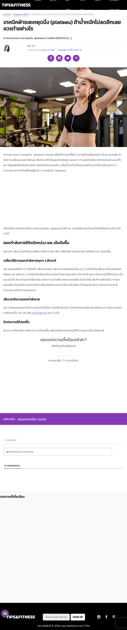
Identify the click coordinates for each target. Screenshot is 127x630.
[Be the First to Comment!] (57, 452)
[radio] (58, 353)
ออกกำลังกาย (39, 313)
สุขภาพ (78, 50)
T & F (32, 46)
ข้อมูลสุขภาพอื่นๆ (21, 14)
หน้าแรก (7, 14)
